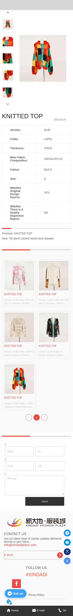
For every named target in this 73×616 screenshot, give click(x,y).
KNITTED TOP (23, 233)
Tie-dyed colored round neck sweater (31, 238)
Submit (44, 501)
